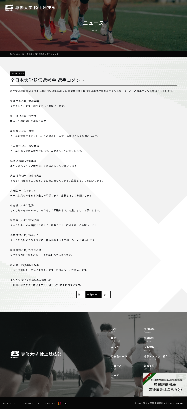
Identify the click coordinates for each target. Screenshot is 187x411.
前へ (80, 294)
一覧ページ (93, 294)
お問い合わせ (10, 405)
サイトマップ (52, 405)
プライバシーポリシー (30, 405)
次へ (106, 294)
